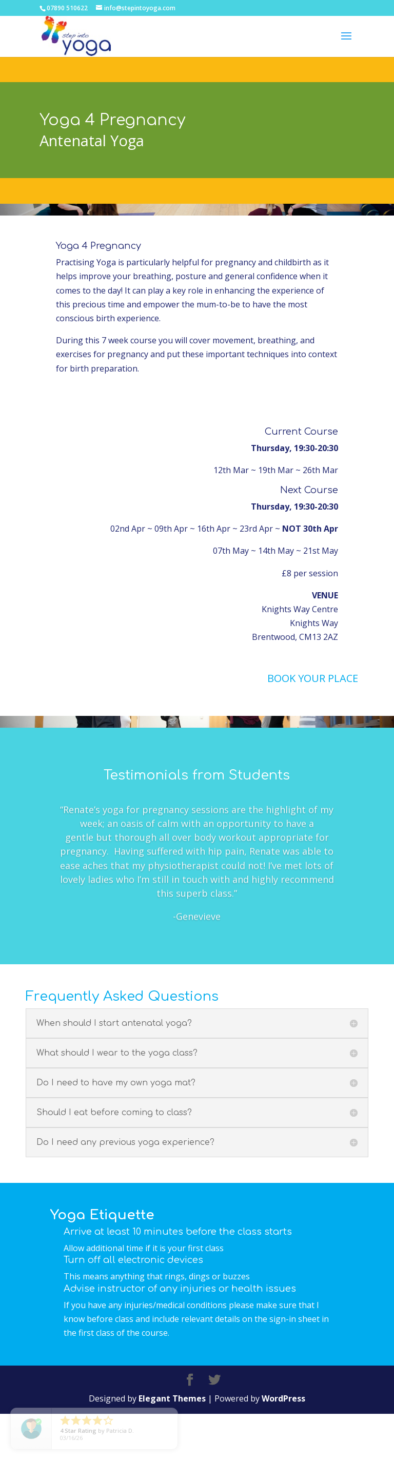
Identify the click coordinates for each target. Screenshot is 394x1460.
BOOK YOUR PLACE (312, 678)
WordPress (283, 1445)
